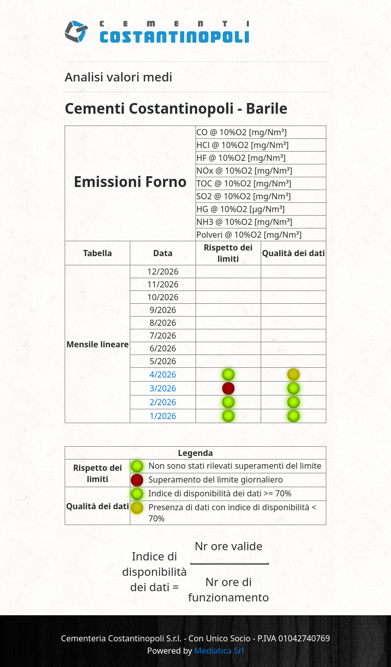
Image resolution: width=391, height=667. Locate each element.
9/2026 (163, 310)
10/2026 (163, 297)
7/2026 (163, 335)
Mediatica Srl (219, 650)
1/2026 (163, 416)
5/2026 (163, 361)
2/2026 (163, 402)
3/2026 (163, 388)
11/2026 (163, 284)
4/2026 (163, 374)
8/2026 (163, 322)
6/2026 (163, 348)
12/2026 (163, 271)
